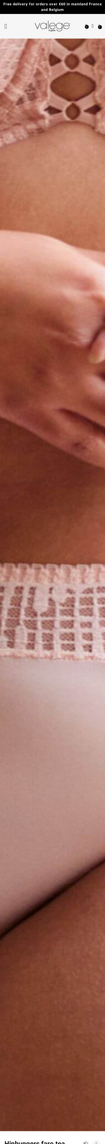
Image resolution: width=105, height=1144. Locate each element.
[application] (91, 1130)
